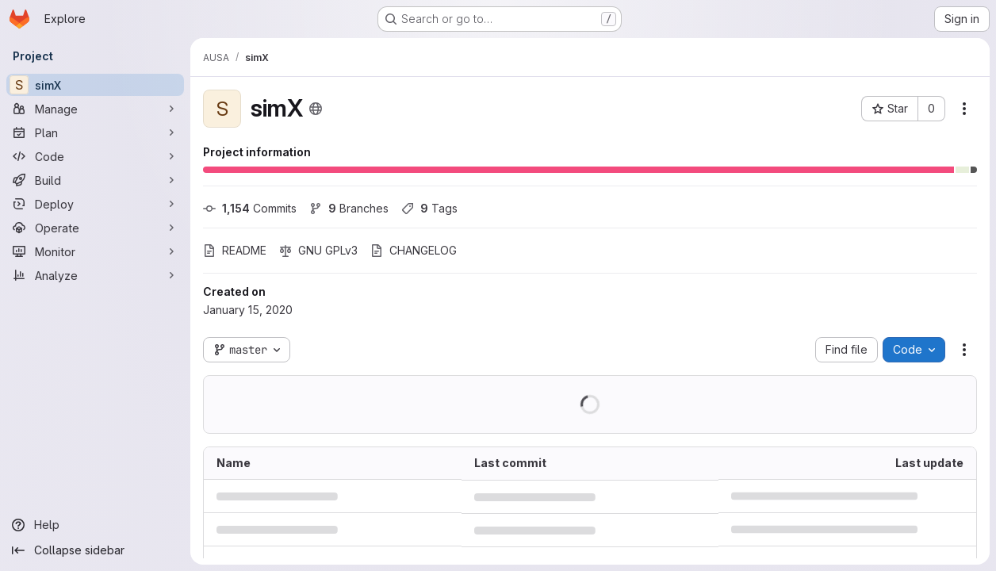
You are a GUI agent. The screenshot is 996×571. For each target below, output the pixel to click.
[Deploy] (95, 204)
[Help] (95, 525)
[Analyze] (95, 275)
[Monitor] (95, 251)
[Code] (95, 156)
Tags (429, 208)
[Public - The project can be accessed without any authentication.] (315, 108)
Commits (250, 208)
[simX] (95, 85)
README (234, 250)
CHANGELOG (413, 250)
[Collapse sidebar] (95, 550)
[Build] (95, 180)
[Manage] (95, 109)
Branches (349, 208)
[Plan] (95, 132)
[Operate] (95, 228)
